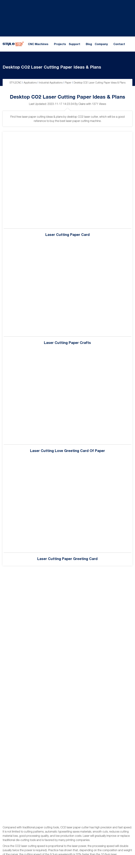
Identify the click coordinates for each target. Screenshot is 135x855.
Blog (89, 44)
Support (74, 44)
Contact (119, 44)
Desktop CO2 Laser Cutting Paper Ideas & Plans (52, 66)
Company (101, 44)
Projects (60, 44)
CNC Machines (38, 44)
